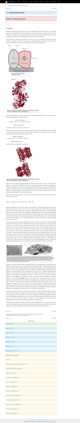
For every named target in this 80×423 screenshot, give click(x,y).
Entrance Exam (53, 1)
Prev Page (8, 8)
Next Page (53, 8)
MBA (42, 1)
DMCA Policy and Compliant (46, 419)
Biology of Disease (12, 5)
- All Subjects (10, 328)
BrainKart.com (12, 1)
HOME (18, 1)
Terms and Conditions (37, 419)
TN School (47, 1)
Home (6, 5)
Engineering (36, 1)
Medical (31, 1)
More (59, 1)
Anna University (25, 1)
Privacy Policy (31, 419)
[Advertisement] (67, 23)
